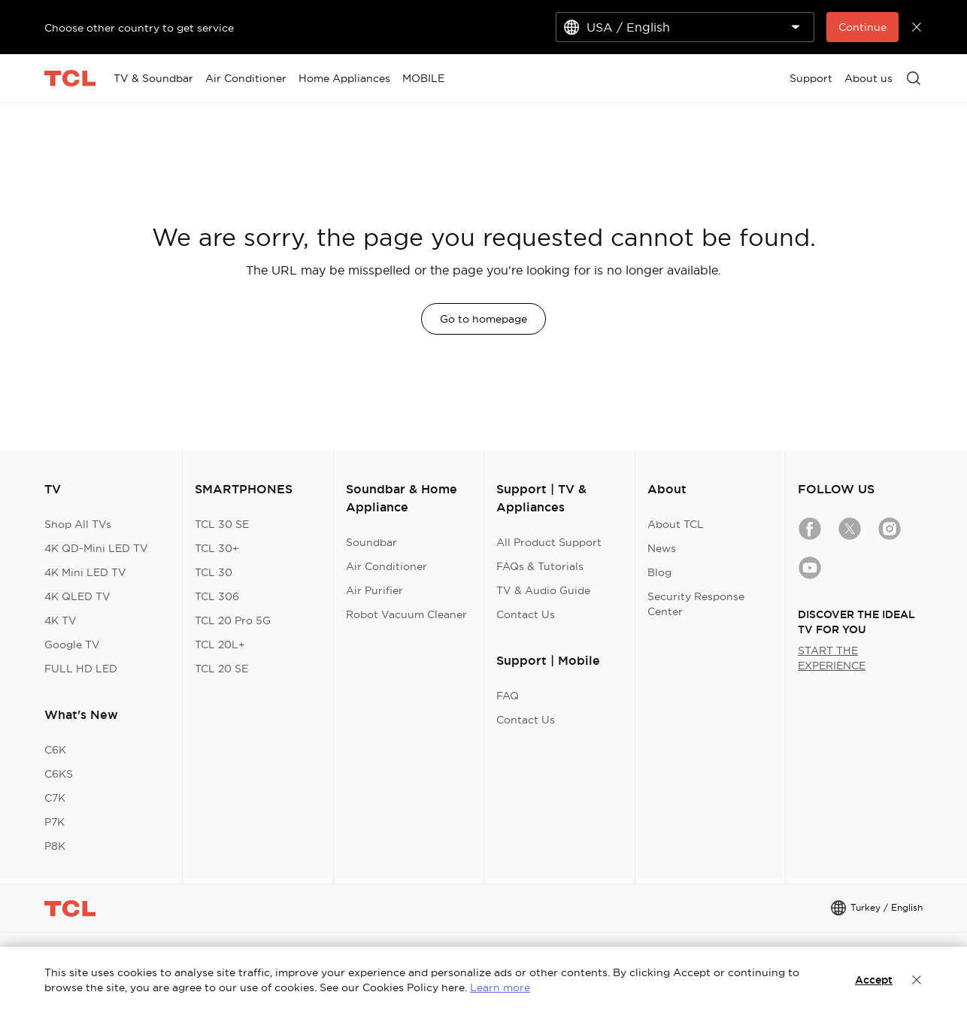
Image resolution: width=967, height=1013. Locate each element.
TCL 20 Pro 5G (233, 620)
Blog (659, 572)
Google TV (72, 644)
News (661, 548)
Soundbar (371, 542)
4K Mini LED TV (85, 572)
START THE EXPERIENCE (831, 658)
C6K (55, 750)
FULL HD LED (80, 668)
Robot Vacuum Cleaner (406, 614)
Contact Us (525, 614)
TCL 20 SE (221, 668)
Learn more (500, 987)
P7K (54, 822)
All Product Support (549, 542)
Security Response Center (695, 604)
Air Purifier (374, 590)
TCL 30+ (217, 548)
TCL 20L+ (220, 644)
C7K (54, 798)
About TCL (675, 524)
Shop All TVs (77, 524)
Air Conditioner (386, 566)
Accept (874, 980)
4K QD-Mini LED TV (96, 548)
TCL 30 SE (222, 524)
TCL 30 (213, 572)
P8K (54, 846)
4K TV (60, 620)
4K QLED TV (77, 596)
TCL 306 (217, 596)
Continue (862, 27)
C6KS (58, 774)
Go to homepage (483, 319)
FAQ (507, 695)
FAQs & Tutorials (540, 566)
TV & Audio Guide (543, 590)
